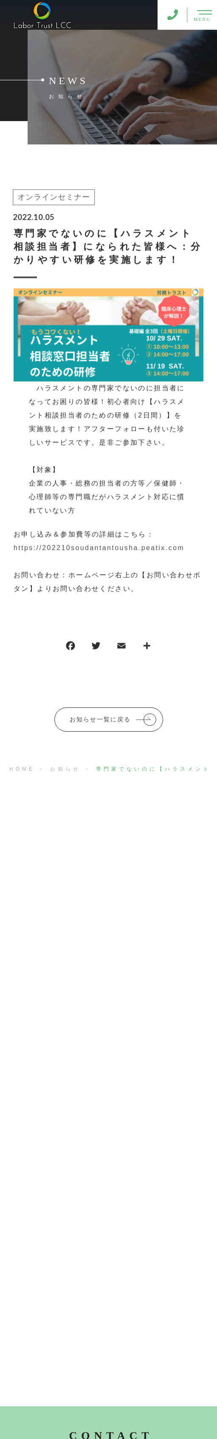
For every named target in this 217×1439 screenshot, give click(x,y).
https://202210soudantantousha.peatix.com (99, 548)
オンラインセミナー (53, 198)
